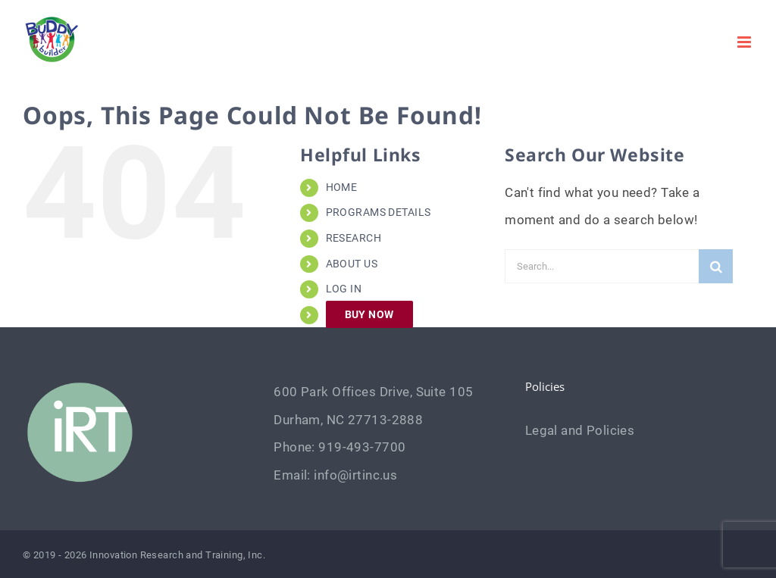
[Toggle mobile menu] (745, 42)
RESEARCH (353, 238)
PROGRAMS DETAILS (378, 212)
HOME (342, 187)
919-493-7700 (361, 447)
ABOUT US (351, 264)
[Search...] (602, 266)
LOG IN (344, 289)
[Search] (716, 266)
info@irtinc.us (355, 475)
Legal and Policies (580, 430)
